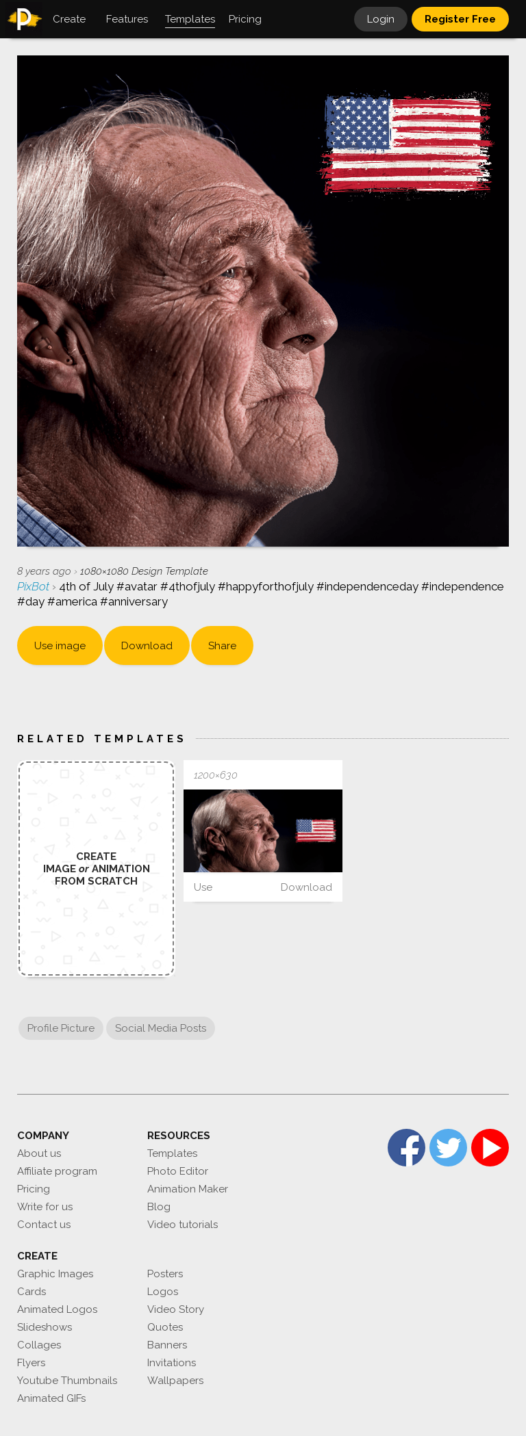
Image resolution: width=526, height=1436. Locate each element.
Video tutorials (182, 1224)
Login (380, 19)
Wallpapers (175, 1380)
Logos (162, 1291)
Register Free (460, 19)
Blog (159, 1207)
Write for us (45, 1207)
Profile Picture (61, 1028)
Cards (31, 1291)
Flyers (31, 1363)
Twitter (448, 1147)
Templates (172, 1153)
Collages (39, 1345)
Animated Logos (57, 1309)
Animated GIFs (51, 1398)
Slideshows (44, 1327)
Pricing (33, 1189)
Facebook (406, 1147)
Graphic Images (55, 1274)
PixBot (34, 586)
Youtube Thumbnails (67, 1380)
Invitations (171, 1363)
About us (39, 1153)
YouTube (490, 1147)
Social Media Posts (160, 1028)
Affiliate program (57, 1171)
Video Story (175, 1309)
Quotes (165, 1327)
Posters (165, 1274)
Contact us (44, 1224)
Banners (167, 1345)
